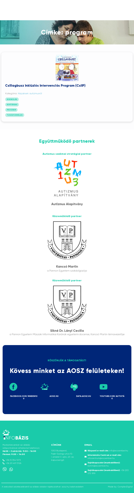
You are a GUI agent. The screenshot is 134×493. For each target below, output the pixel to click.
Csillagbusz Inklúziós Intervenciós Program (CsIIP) (45, 85)
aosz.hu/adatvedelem (73, 487)
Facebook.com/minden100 (23, 397)
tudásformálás (15, 115)
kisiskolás (12, 99)
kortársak (12, 105)
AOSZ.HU (54, 396)
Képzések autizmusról (30, 93)
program (11, 110)
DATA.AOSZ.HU (83, 396)
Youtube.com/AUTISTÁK (112, 397)
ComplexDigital (125, 487)
